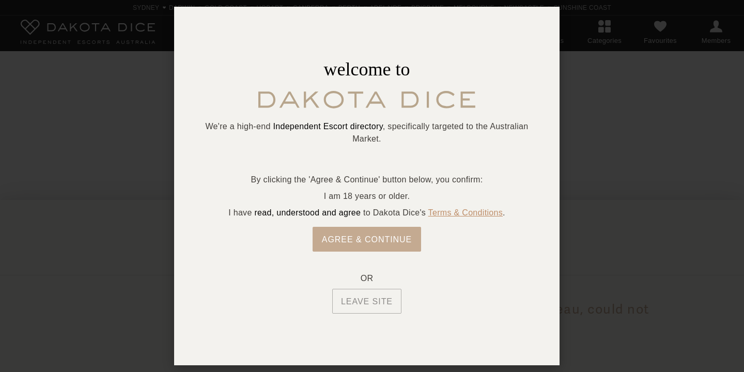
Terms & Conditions (465, 212)
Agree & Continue (367, 239)
